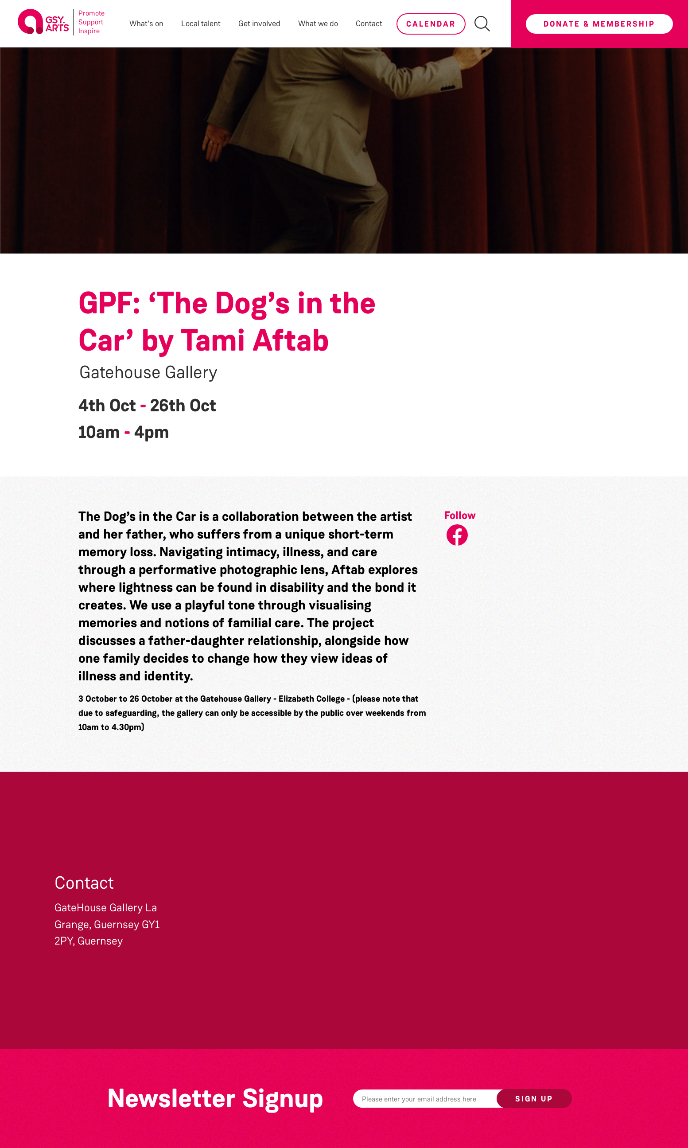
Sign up (534, 1098)
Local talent (201, 23)
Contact (369, 23)
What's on (146, 23)
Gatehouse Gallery (148, 372)
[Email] (438, 1098)
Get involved (259, 23)
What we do (318, 23)
